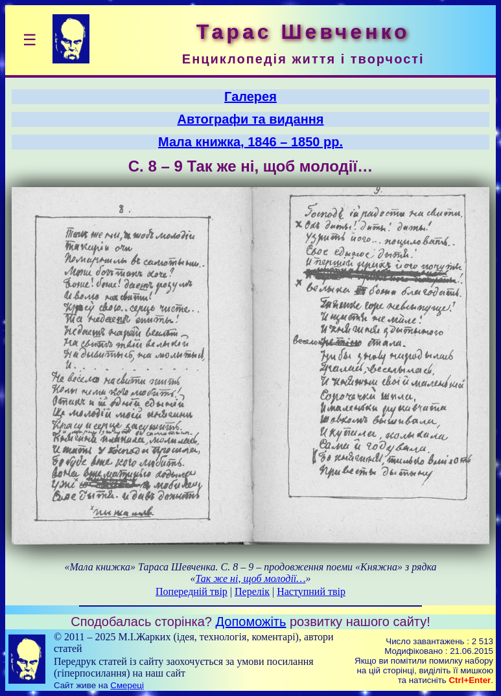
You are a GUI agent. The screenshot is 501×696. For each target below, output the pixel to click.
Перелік (252, 591)
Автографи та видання (251, 119)
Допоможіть (251, 621)
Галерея (250, 96)
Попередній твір (191, 591)
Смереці (127, 685)
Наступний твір (311, 591)
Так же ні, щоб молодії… (250, 578)
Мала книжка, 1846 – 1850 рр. (250, 142)
